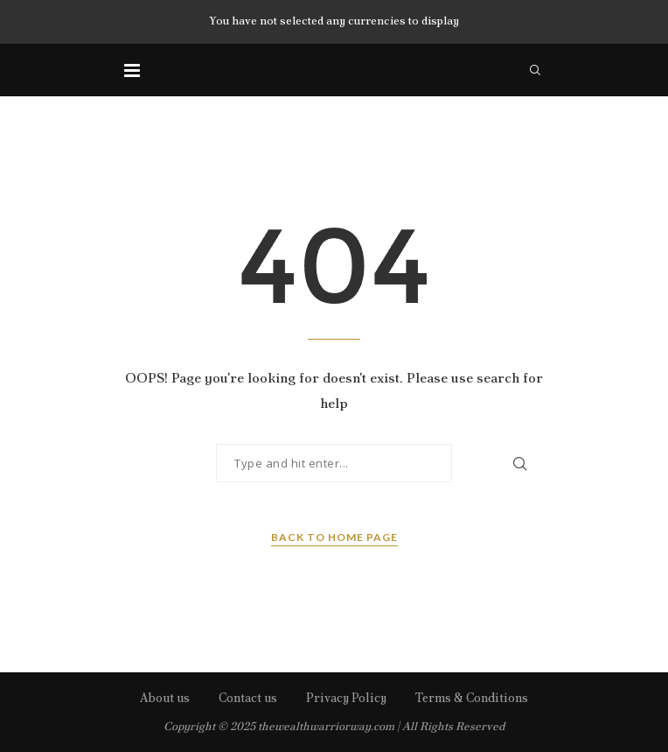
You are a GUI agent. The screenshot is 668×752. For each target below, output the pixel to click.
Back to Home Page (334, 537)
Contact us (248, 698)
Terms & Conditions (471, 698)
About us (165, 698)
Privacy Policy (346, 698)
